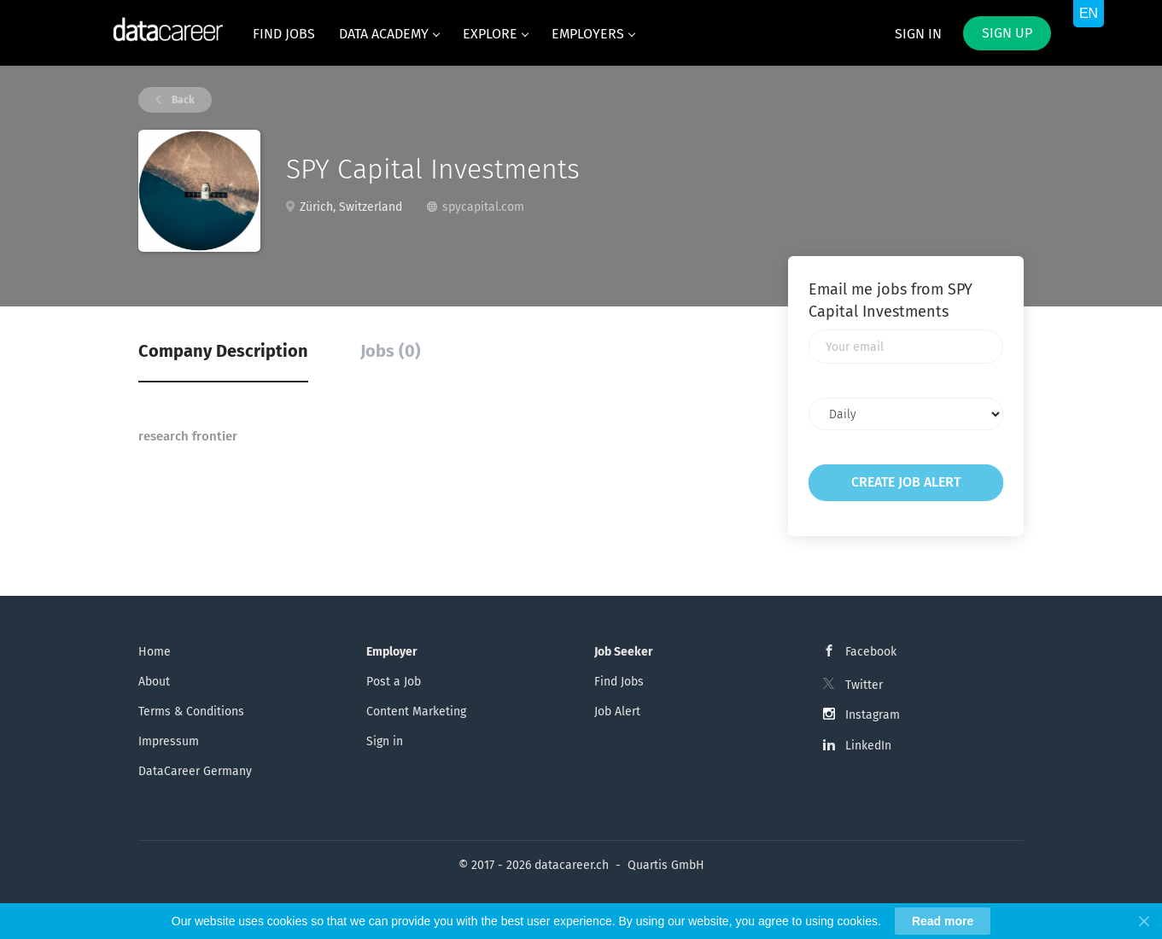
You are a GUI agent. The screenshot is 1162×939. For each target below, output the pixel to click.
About (154, 681)
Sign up (1007, 33)
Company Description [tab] (223, 351)
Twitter (864, 685)
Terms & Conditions (191, 711)
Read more (942, 921)
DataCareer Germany (195, 771)
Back (182, 100)
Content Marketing (416, 711)
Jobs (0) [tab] (390, 351)
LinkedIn (868, 745)
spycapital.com (483, 207)
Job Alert (617, 711)
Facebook (870, 651)
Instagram (872, 715)
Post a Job (393, 681)
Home (154, 651)
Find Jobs (619, 681)
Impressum (168, 741)
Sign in (918, 34)
